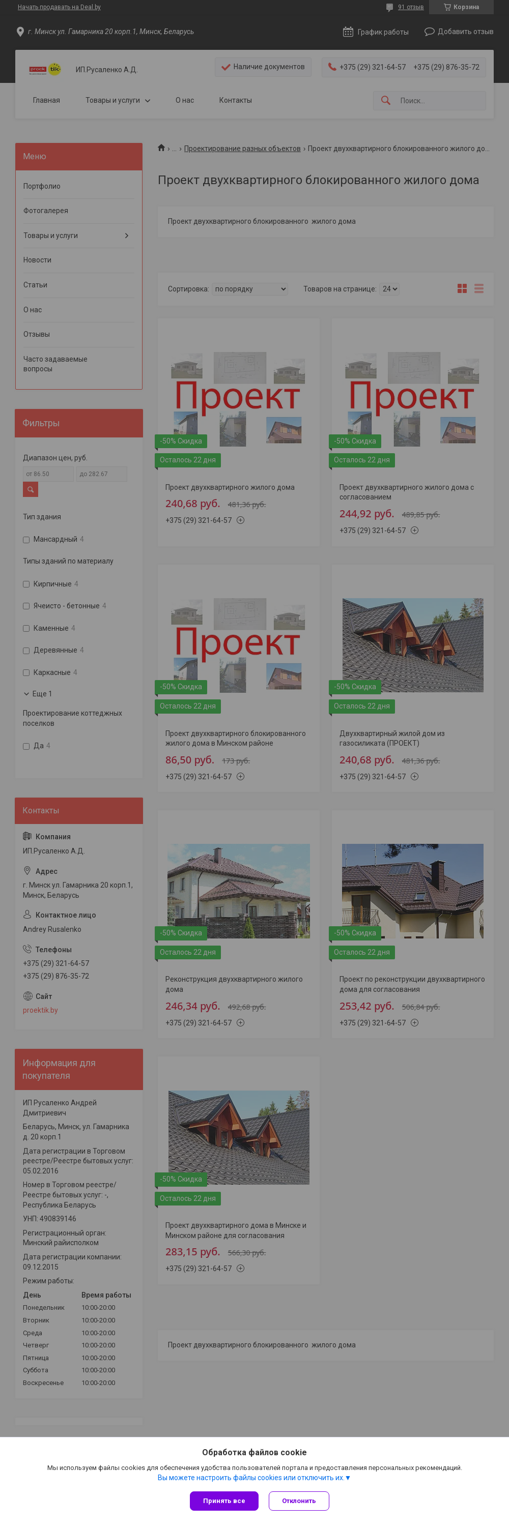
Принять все (224, 1501)
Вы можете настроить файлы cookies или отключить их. (251, 1478)
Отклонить (299, 1501)
